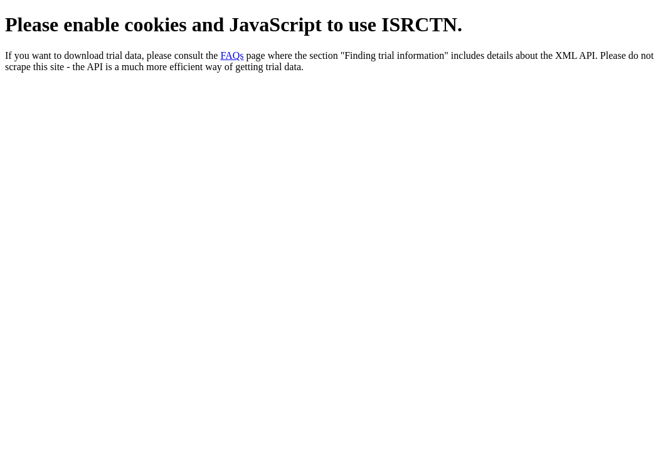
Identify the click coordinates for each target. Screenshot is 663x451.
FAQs (231, 55)
